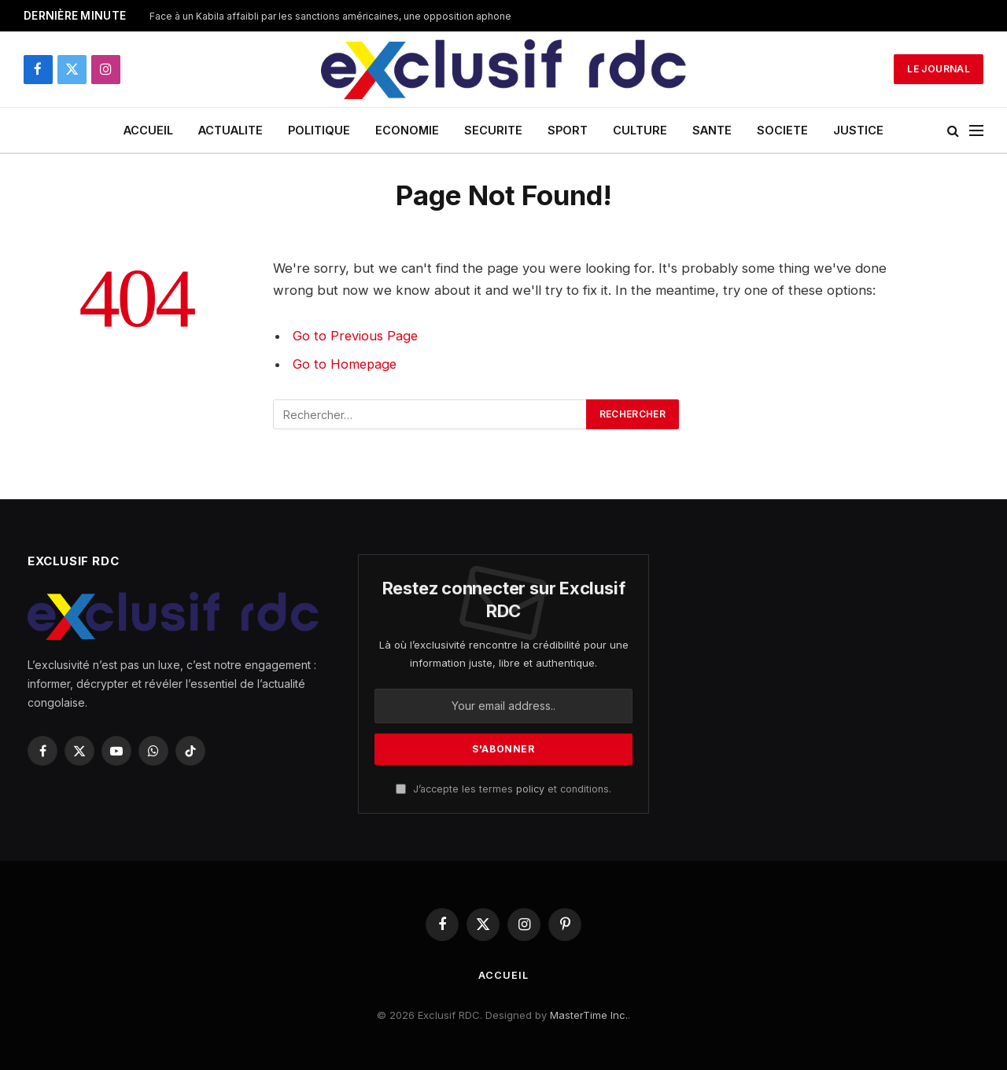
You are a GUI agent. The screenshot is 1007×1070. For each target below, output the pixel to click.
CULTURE (640, 130)
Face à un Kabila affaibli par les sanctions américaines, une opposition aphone (330, 16)
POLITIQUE (319, 130)
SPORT (568, 130)
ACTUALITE (230, 130)
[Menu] (976, 130)
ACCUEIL (148, 130)
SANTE (712, 130)
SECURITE (493, 130)
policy (530, 789)
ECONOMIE (407, 130)
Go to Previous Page (356, 336)
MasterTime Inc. (589, 1015)
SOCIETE (782, 130)
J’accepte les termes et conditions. (503, 789)
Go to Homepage (346, 364)
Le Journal (938, 69)
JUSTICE (858, 130)
